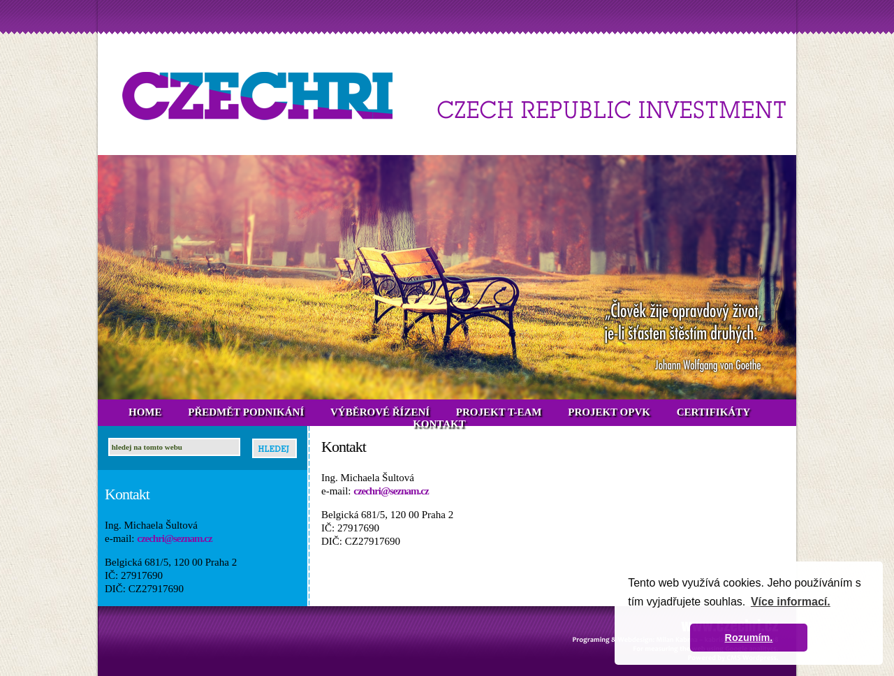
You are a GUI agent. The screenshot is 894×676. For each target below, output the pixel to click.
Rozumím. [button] (749, 637)
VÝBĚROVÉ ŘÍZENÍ (380, 412)
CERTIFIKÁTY (713, 412)
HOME (145, 412)
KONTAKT (439, 423)
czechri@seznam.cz (174, 538)
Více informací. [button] (790, 602)
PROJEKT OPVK (609, 412)
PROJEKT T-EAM (499, 412)
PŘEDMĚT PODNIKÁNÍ (246, 412)
